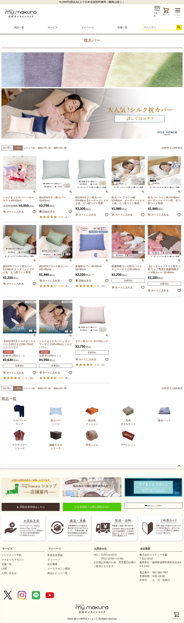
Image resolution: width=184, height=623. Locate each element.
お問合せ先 (100, 548)
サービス (53, 27)
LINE (4, 568)
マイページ (87, 27)
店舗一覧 (122, 27)
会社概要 (52, 564)
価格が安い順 (44, 148)
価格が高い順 (60, 148)
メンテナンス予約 (11, 555)
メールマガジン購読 (58, 568)
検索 (179, 27)
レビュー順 (29, 148)
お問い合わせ (9, 573)
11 (31, 378)
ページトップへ (179, 466)
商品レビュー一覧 (57, 573)
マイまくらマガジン (12, 559)
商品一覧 (19, 27)
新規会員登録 (55, 555)
